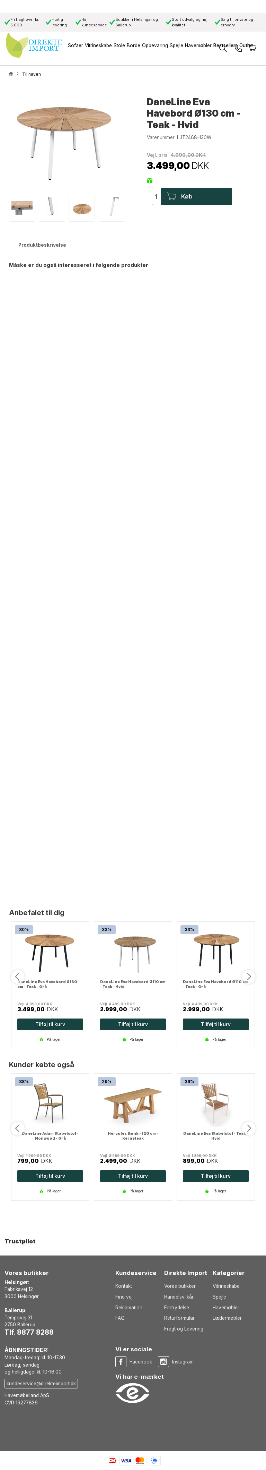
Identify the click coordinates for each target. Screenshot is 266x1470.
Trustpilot (20, 1241)
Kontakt (123, 1286)
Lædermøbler (227, 1318)
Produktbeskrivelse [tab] (42, 245)
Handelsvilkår (179, 1297)
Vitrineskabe (226, 1286)
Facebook (141, 1362)
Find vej (124, 1297)
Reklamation (128, 1307)
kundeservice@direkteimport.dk (41, 1383)
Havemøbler (226, 1307)
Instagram (183, 1362)
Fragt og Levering (183, 1329)
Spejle (219, 1297)
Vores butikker (180, 1286)
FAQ (120, 1318)
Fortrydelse (176, 1307)
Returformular (179, 1318)
